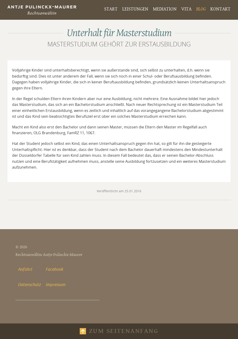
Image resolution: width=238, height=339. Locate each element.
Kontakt (220, 9)
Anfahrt (25, 269)
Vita (186, 9)
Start (111, 9)
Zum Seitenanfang (123, 331)
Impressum (55, 284)
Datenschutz (29, 284)
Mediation (165, 9)
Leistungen (135, 9)
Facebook (54, 269)
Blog (201, 9)
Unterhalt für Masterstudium (119, 33)
